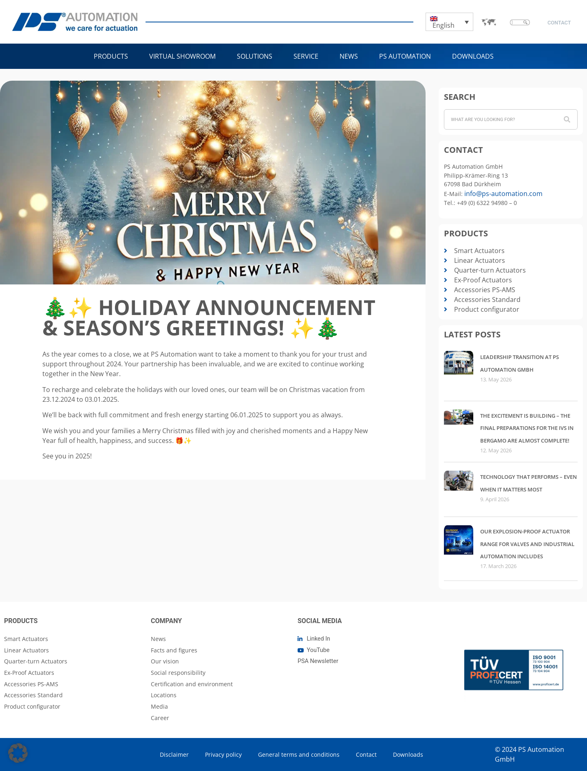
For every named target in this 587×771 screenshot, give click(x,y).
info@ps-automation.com (503, 193)
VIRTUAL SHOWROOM (182, 56)
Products (111, 56)
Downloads (473, 56)
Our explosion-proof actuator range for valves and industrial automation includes (527, 544)
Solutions (254, 56)
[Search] (567, 119)
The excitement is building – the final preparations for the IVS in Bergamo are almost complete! (527, 428)
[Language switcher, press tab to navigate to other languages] (450, 22)
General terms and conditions (299, 754)
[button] (18, 753)
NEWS (349, 56)
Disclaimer (174, 754)
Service (306, 56)
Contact (366, 754)
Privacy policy (223, 754)
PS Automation (405, 56)
